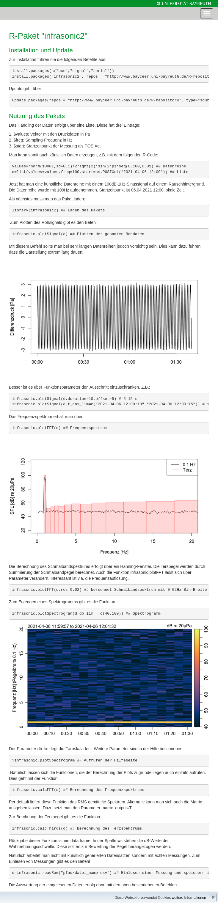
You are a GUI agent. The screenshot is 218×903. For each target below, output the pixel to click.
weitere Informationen (189, 898)
